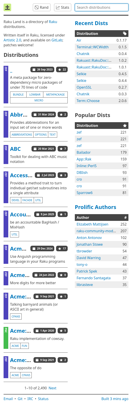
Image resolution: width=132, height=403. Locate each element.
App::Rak (84, 159)
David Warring (89, 257)
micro (38, 100)
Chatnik (83, 53)
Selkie (81, 73)
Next (52, 388)
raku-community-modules (98, 230)
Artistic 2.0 (12, 40)
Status (43, 398)
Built (114, 398)
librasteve (85, 284)
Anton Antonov (89, 237)
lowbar (34, 94)
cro (79, 179)
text (53, 134)
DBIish (82, 172)
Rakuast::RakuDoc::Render (99, 60)
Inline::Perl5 (87, 165)
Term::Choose (88, 100)
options (40, 134)
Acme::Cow (24, 296)
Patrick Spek (87, 271)
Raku (53, 21)
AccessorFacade (31, 175)
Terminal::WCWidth (93, 47)
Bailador (84, 152)
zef (79, 132)
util (38, 200)
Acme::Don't (26, 360)
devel (16, 200)
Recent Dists (91, 23)
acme (15, 346)
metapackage (55, 94)
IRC (30, 398)
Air (79, 40)
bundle (18, 94)
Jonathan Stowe (90, 244)
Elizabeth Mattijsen (92, 224)
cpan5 (16, 316)
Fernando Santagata (94, 277)
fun (24, 346)
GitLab (56, 40)
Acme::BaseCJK (29, 275)
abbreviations (22, 134)
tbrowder (84, 251)
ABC (15, 148)
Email (8, 398)
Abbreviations (28, 114)
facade (27, 200)
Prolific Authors (95, 207)
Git (20, 398)
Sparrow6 (85, 192)
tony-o (82, 264)
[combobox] (101, 7)
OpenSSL (84, 87)
